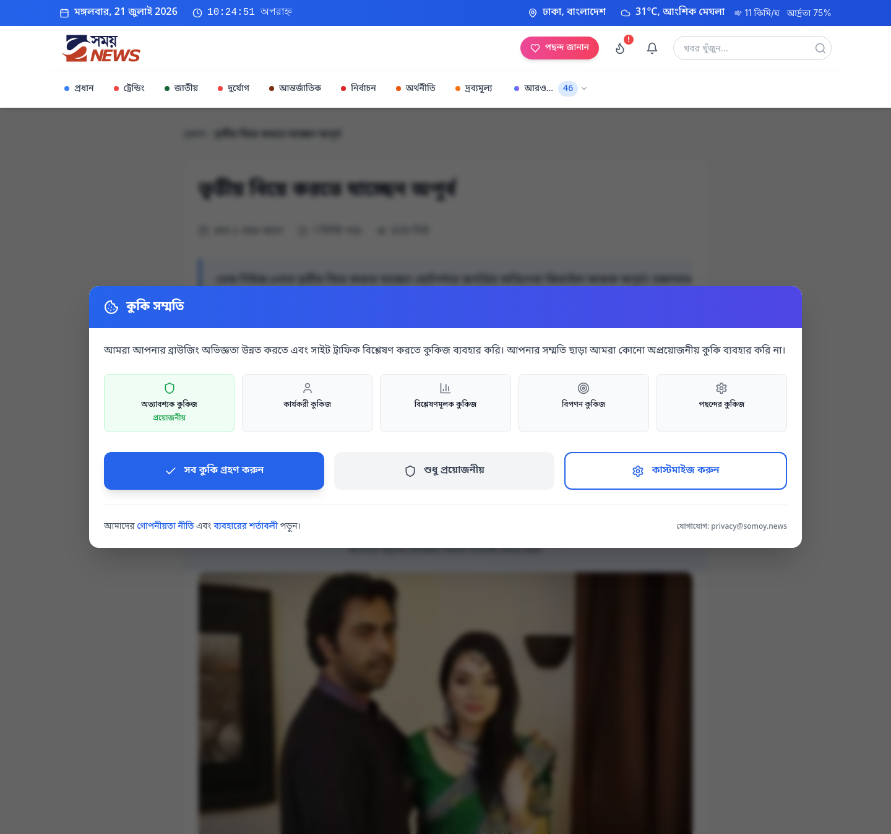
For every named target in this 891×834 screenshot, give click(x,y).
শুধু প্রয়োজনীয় (444, 470)
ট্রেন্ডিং (129, 89)
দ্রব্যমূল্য (474, 89)
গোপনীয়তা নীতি (165, 526)
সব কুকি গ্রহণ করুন (214, 470)
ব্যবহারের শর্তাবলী (245, 526)
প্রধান (79, 89)
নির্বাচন (358, 89)
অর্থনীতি (416, 89)
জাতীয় (181, 89)
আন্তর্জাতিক (295, 89)
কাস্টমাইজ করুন (675, 470)
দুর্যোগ (233, 89)
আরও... (551, 89)
